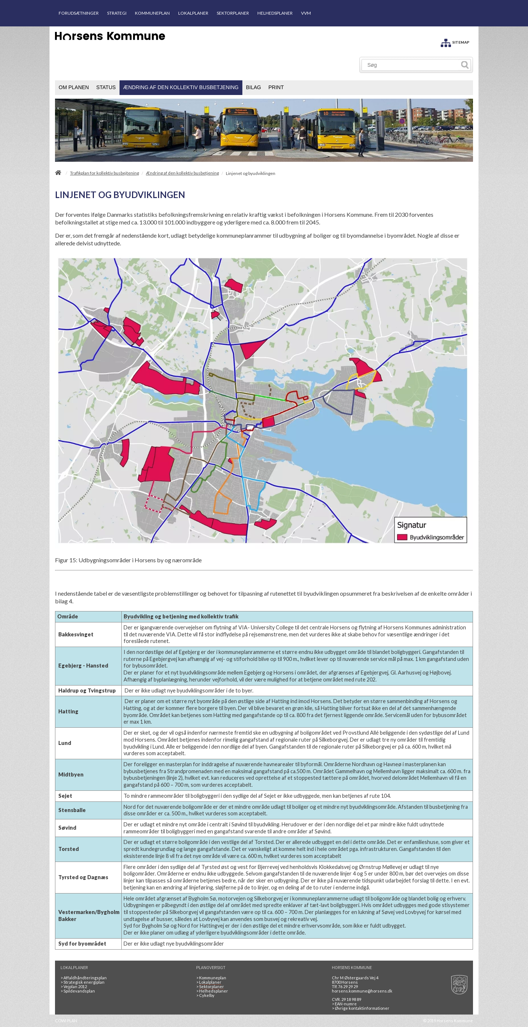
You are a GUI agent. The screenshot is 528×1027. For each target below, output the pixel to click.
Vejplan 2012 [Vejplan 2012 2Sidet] (73, 986)
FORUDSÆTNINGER (79, 13)
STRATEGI (116, 13)
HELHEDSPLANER (275, 13)
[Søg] (410, 65)
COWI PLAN (66, 1020)
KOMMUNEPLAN (152, 13)
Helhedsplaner (212, 990)
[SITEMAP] (455, 41)
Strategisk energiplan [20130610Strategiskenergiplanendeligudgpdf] (82, 982)
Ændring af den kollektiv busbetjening (182, 173)
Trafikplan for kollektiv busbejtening (104, 173)
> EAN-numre (344, 1003)
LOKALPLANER (193, 13)
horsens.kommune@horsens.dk (362, 990)
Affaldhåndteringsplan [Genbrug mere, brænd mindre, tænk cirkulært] (83, 977)
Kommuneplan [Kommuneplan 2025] (211, 977)
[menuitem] (73, 87)
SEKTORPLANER (233, 13)
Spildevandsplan (77, 990)
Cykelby (205, 995)
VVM (306, 13)
